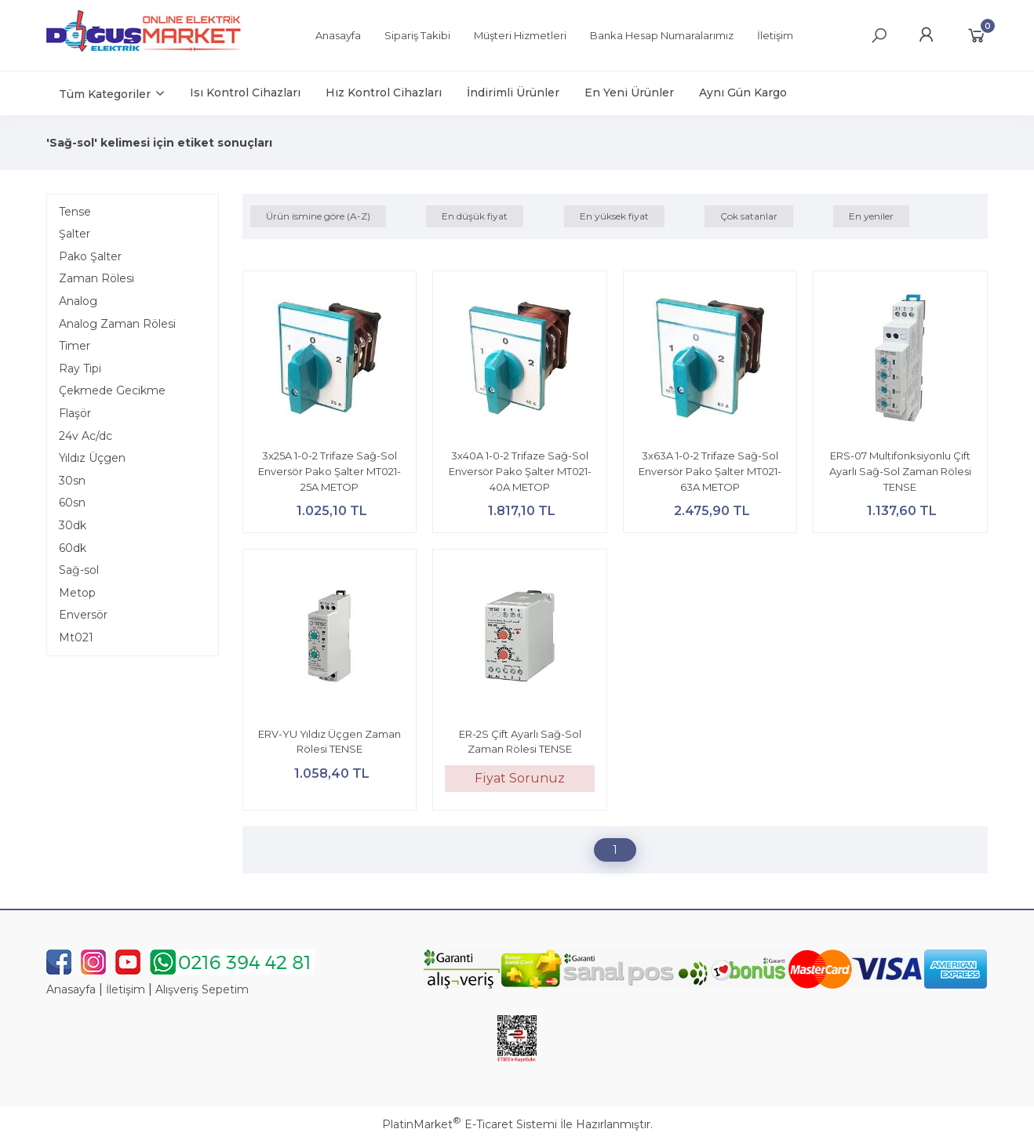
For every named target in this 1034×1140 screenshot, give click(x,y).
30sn (72, 481)
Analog (78, 301)
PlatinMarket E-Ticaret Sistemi (469, 1124)
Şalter (74, 234)
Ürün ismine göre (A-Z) (318, 216)
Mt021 (76, 637)
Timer (74, 346)
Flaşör (75, 413)
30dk (72, 525)
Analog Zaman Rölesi (117, 324)
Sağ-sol (79, 570)
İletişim (125, 989)
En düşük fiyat (475, 216)
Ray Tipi (80, 368)
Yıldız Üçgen (92, 458)
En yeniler (871, 216)
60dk (72, 548)
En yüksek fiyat (614, 216)
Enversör (83, 615)
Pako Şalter (90, 256)
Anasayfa (71, 989)
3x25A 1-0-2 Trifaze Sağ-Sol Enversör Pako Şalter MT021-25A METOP (329, 470)
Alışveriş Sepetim (202, 989)
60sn (72, 503)
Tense (75, 212)
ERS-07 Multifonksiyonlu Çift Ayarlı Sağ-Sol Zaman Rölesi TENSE (900, 470)
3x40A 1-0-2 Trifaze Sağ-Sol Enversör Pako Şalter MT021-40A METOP (520, 470)
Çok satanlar (748, 216)
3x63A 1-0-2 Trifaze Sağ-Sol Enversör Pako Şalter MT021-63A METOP (710, 470)
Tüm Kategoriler (105, 94)
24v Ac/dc (85, 436)
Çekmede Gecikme (112, 390)
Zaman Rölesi (96, 278)
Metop (77, 593)
